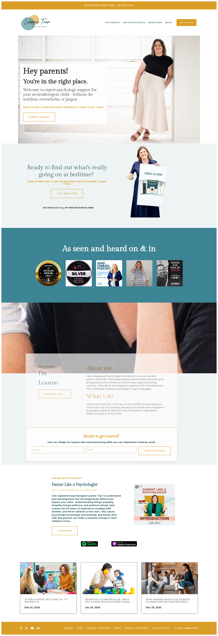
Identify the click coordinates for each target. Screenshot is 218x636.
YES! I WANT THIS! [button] (67, 193)
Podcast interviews (98, 628)
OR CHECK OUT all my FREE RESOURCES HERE (68, 207)
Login (117, 628)
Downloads (155, 22)
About (168, 22)
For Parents (112, 22)
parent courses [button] (39, 117)
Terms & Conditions (136, 628)
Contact (69, 628)
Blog (80, 628)
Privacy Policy (161, 628)
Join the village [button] (154, 451)
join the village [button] (186, 22)
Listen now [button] (65, 531)
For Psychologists (134, 22)
